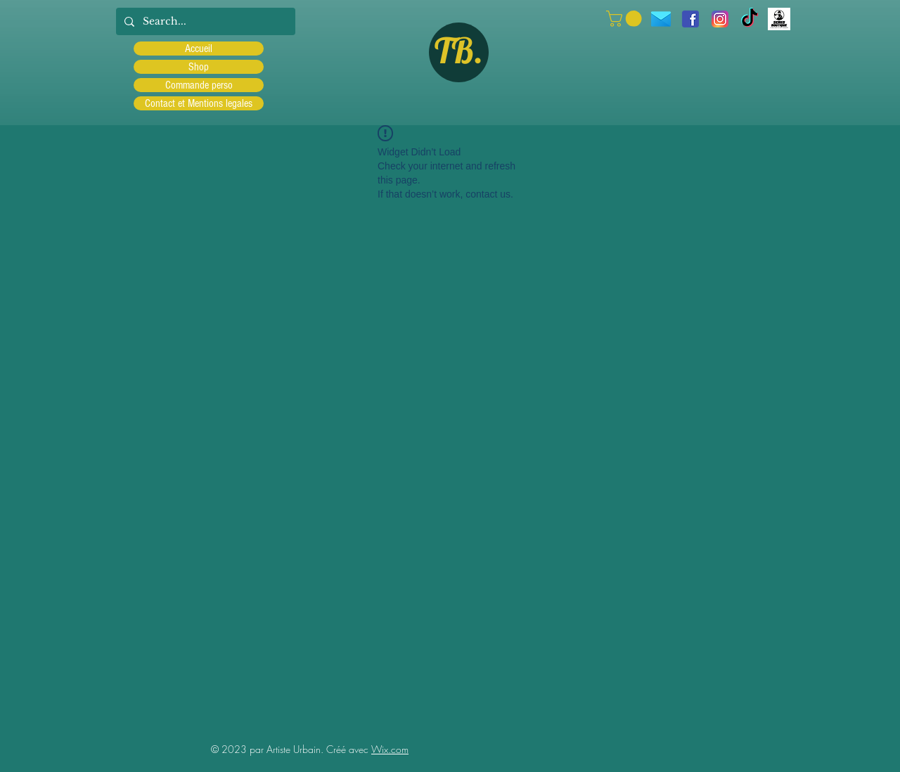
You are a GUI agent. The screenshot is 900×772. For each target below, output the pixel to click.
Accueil (198, 48)
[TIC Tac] (749, 19)
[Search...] (204, 21)
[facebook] (690, 19)
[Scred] (779, 19)
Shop (198, 66)
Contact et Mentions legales (198, 103)
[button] (625, 19)
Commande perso (199, 85)
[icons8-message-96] (661, 19)
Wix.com (390, 749)
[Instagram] (720, 19)
